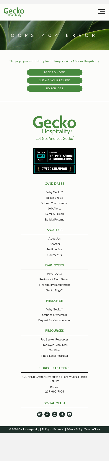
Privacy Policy (74, 429)
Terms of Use (92, 429)
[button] (100, 11)
